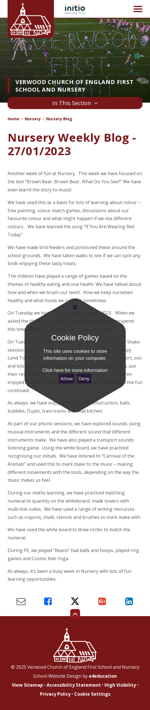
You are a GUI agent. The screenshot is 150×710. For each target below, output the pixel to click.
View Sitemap (27, 685)
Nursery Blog (59, 118)
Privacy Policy (55, 694)
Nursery (33, 118)
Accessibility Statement (74, 685)
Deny (84, 378)
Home (13, 118)
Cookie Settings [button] (92, 694)
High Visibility (120, 685)
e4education (103, 676)
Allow (66, 378)
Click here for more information (75, 370)
